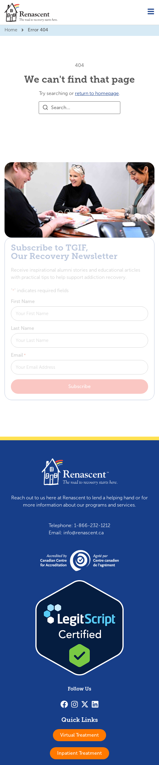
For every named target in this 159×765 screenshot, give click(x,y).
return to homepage (97, 93)
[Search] (45, 108)
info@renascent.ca (83, 532)
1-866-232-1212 (92, 525)
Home (11, 29)
